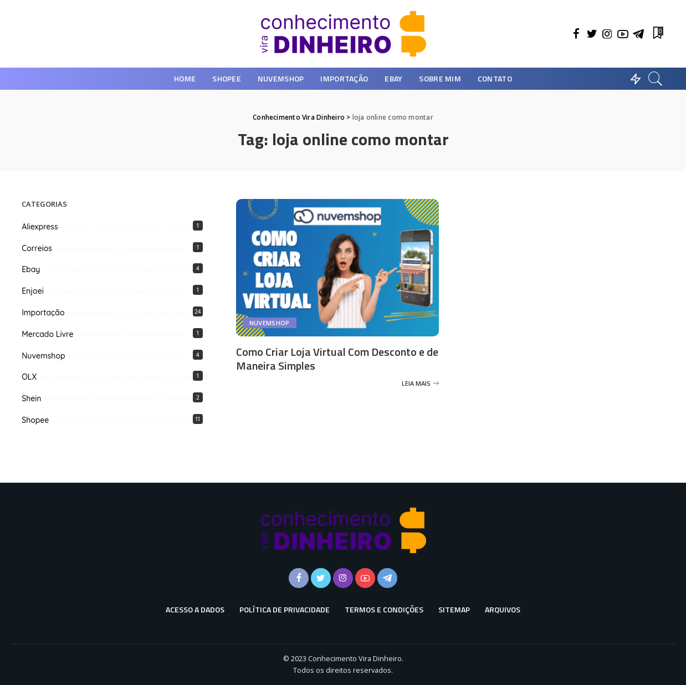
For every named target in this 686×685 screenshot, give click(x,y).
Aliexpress (40, 227)
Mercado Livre (47, 334)
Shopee (35, 420)
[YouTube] (623, 34)
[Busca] (655, 79)
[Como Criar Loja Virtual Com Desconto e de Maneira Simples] (337, 267)
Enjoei (33, 291)
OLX (29, 377)
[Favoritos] (657, 34)
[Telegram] (638, 34)
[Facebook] (576, 34)
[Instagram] (607, 34)
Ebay (31, 269)
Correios (37, 248)
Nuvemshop (269, 323)
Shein (31, 398)
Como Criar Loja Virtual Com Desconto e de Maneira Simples (337, 358)
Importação (43, 313)
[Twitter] (592, 34)
